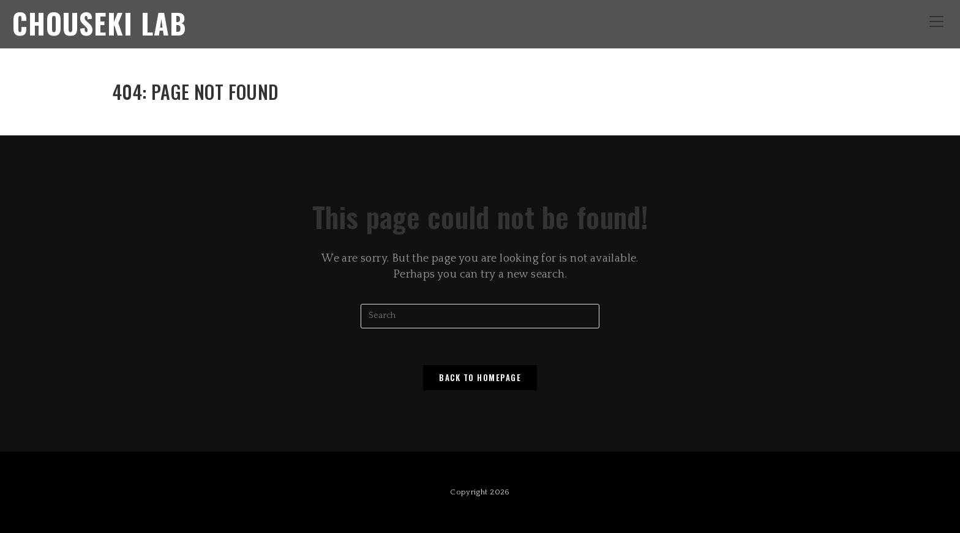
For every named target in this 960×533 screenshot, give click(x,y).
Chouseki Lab (99, 23)
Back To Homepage (480, 377)
